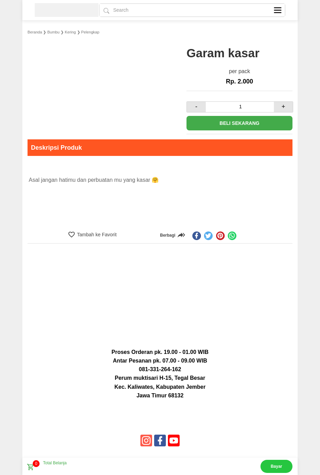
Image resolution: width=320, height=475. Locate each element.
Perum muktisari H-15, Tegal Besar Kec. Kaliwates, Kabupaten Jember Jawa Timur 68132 (160, 386)
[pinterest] (220, 235)
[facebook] (196, 235)
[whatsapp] (232, 235)
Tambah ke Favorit (96, 234)
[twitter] (208, 235)
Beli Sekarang (239, 123)
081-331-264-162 (160, 369)
